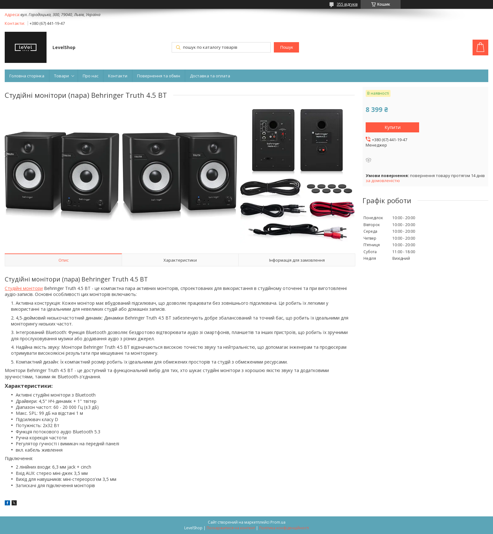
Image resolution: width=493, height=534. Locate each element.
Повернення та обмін (158, 76)
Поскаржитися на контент (231, 528)
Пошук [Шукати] (286, 47)
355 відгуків (347, 4)
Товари (61, 76)
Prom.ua (277, 522)
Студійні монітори (24, 288)
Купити (393, 127)
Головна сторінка (26, 76)
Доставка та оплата (210, 76)
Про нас (90, 76)
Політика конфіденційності (284, 528)
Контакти (117, 76)
